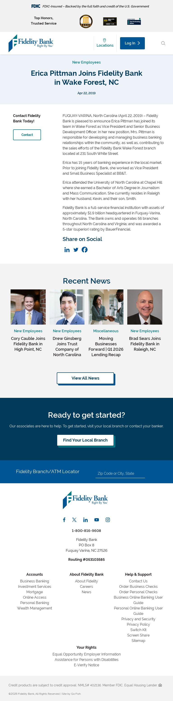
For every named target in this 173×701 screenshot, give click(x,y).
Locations (105, 45)
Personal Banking (34, 603)
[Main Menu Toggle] (153, 43)
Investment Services (34, 586)
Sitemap (138, 641)
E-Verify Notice (86, 665)
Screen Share (138, 635)
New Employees (86, 62)
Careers (86, 586)
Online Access (34, 597)
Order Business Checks (138, 586)
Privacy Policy (138, 624)
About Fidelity (86, 581)
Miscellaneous (105, 331)
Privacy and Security (138, 619)
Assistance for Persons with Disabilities (86, 659)
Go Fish (76, 693)
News (86, 592)
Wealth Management (34, 608)
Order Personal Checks (138, 592)
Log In (132, 43)
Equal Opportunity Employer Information (86, 654)
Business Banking (34, 581)
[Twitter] (76, 250)
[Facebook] (85, 250)
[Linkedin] (67, 250)
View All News (85, 378)
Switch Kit (138, 630)
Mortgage (34, 592)
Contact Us (138, 581)
